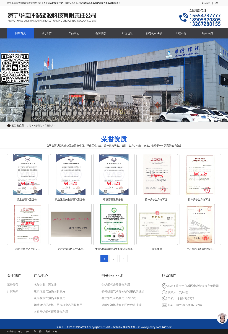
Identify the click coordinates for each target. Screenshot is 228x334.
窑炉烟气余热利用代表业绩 (119, 298)
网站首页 (20, 33)
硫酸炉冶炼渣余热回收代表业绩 (121, 305)
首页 (29, 125)
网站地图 (205, 3)
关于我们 (47, 33)
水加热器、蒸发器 (45, 284)
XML (217, 3)
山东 (27, 331)
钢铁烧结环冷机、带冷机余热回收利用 (58, 305)
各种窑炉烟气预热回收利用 (51, 312)
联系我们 (207, 33)
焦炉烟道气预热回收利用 (49, 291)
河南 (55, 331)
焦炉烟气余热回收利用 (116, 284)
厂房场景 (127, 33)
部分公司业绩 (154, 33)
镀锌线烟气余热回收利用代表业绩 (123, 291)
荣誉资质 (49, 125)
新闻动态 (100, 33)
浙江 (41, 331)
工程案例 (180, 33)
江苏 (34, 331)
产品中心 (74, 33)
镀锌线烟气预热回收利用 (49, 298)
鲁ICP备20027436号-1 (77, 327)
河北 (20, 331)
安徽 (48, 331)
